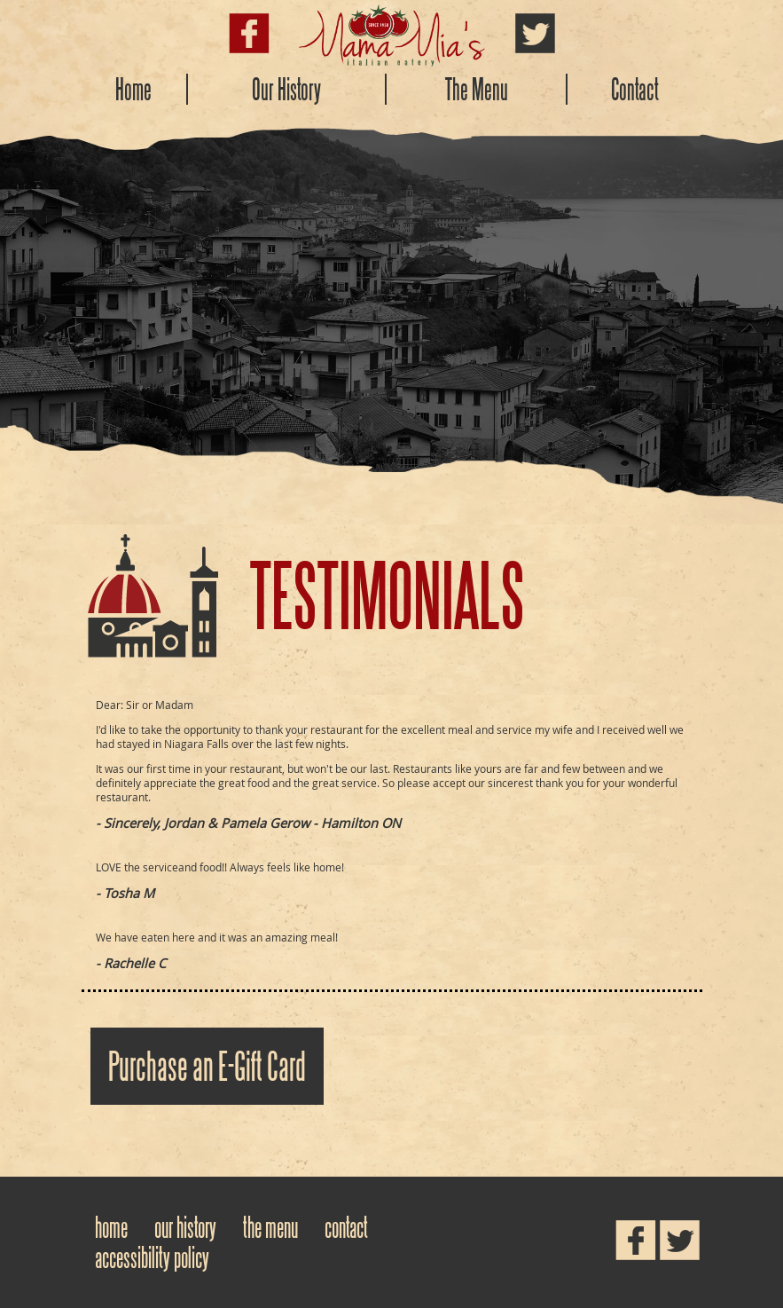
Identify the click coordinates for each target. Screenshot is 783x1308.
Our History (286, 89)
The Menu (476, 89)
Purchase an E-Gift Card (207, 1066)
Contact (635, 89)
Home (133, 89)
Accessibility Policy (152, 1257)
